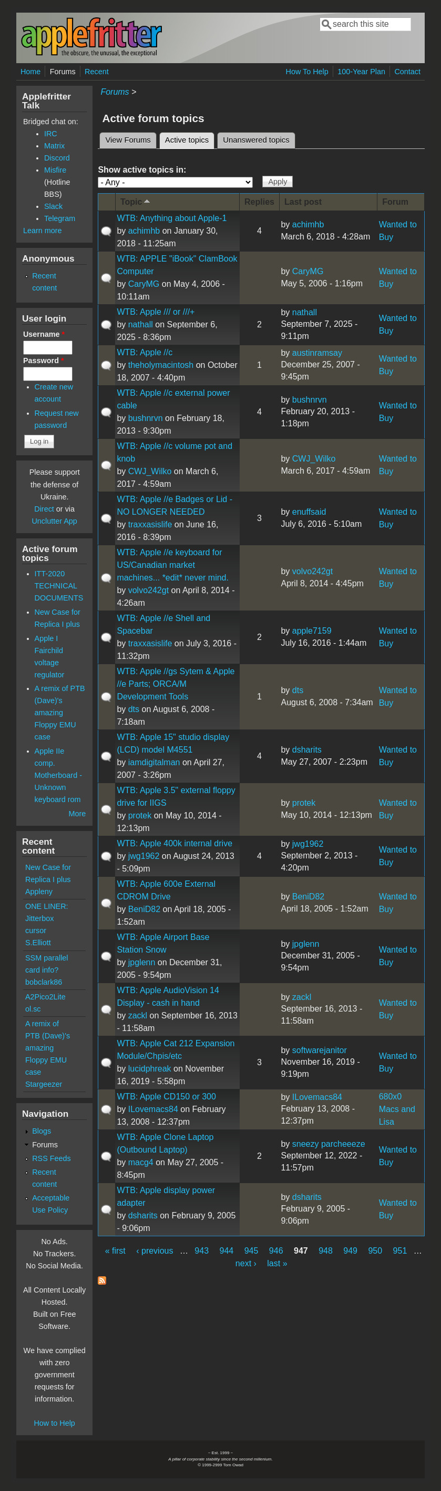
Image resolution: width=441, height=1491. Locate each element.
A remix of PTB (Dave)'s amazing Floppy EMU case (60, 712)
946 (276, 1250)
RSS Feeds (51, 1158)
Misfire (55, 170)
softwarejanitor (319, 1050)
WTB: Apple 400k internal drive (174, 843)
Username (44, 334)
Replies (259, 201)
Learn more (42, 230)
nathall (140, 324)
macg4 (140, 1162)
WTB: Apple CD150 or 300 (166, 1096)
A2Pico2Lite (45, 997)
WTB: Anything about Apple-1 (172, 218)
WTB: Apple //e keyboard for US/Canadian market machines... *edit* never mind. (173, 565)
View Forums (127, 140)
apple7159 (312, 630)
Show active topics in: (142, 169)
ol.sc (33, 1009)
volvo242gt (148, 590)
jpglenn (142, 962)
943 (201, 1250)
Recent (97, 71)
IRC (50, 133)
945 (251, 1250)
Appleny (39, 891)
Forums (63, 71)
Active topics (189, 138)
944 (227, 1250)
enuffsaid (309, 511)
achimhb (144, 230)
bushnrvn (145, 418)
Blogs (41, 1131)
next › (246, 1263)
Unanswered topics (256, 140)
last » (277, 1263)
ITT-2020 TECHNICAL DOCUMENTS (59, 585)
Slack (53, 206)
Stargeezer (43, 1084)
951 (400, 1250)
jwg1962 (144, 856)
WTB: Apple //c (144, 352)
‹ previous (154, 1250)
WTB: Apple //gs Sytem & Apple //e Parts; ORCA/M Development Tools (175, 684)
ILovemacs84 (153, 1109)
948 (326, 1250)
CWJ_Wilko (150, 471)
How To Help (306, 71)
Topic (136, 201)
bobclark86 (43, 982)
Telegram (59, 218)
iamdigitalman (154, 762)
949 (350, 1250)
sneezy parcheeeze (328, 1143)
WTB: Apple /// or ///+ (155, 311)
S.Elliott (38, 942)
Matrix (54, 146)
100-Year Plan (361, 71)
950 (375, 1250)
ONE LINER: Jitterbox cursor (46, 918)
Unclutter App (54, 521)
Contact (407, 71)
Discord (57, 158)
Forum (395, 201)
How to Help (54, 1423)
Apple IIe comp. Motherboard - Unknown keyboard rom (58, 775)
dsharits (307, 749)
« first (115, 1250)
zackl (137, 1015)
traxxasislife (150, 524)
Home (30, 71)
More (77, 813)
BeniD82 (144, 909)
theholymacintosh (161, 365)
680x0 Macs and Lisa (397, 1109)
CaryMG (144, 283)
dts (133, 709)
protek (139, 815)
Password (43, 360)
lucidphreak (149, 1068)
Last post (303, 201)
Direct (44, 509)
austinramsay (317, 352)
